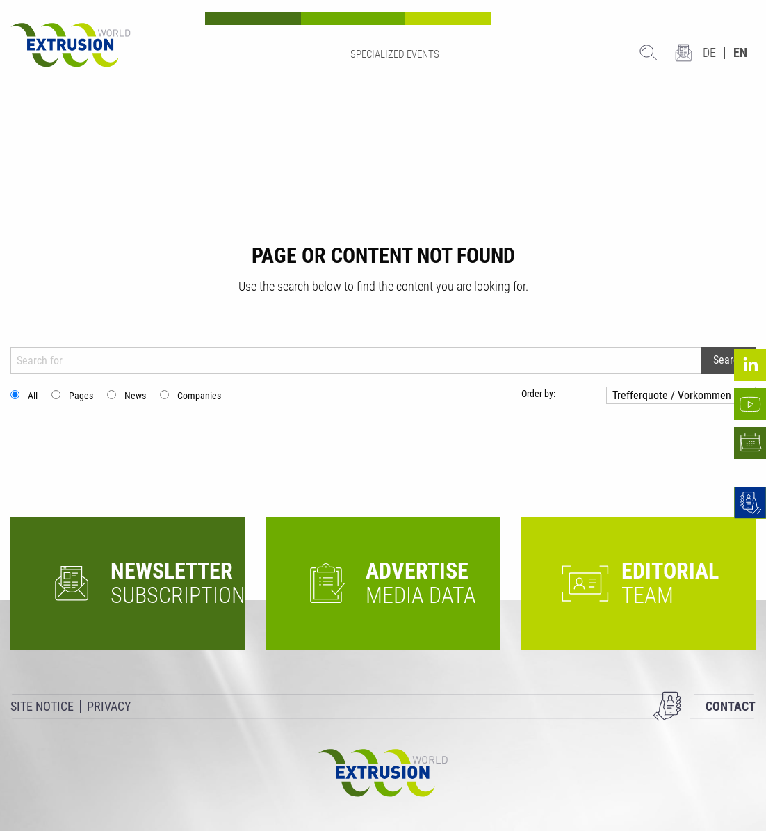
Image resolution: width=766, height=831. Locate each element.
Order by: (538, 393)
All (33, 395)
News (135, 395)
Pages (81, 395)
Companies (199, 395)
